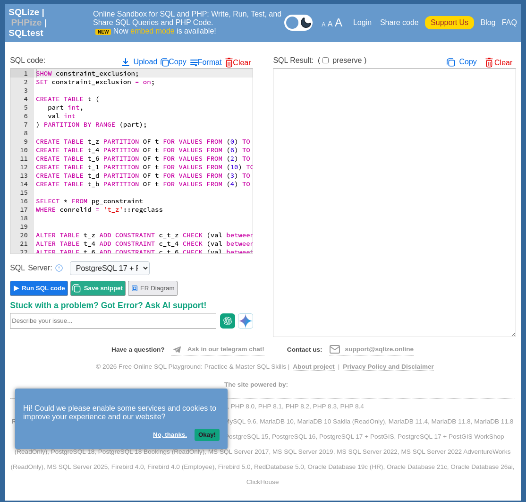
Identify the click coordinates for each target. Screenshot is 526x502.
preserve (347, 60)
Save (103, 288)
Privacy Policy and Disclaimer (388, 366)
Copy (177, 62)
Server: (36, 268)
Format (210, 62)
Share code (399, 22)
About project (313, 366)
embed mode (152, 31)
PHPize (26, 22)
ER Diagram (153, 288)
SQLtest (25, 33)
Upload (138, 62)
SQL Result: (319, 60)
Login (363, 22)
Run (43, 288)
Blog (487, 22)
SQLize (23, 12)
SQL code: (27, 60)
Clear (242, 63)
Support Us (449, 22)
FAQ (509, 22)
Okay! (207, 434)
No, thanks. (170, 434)
